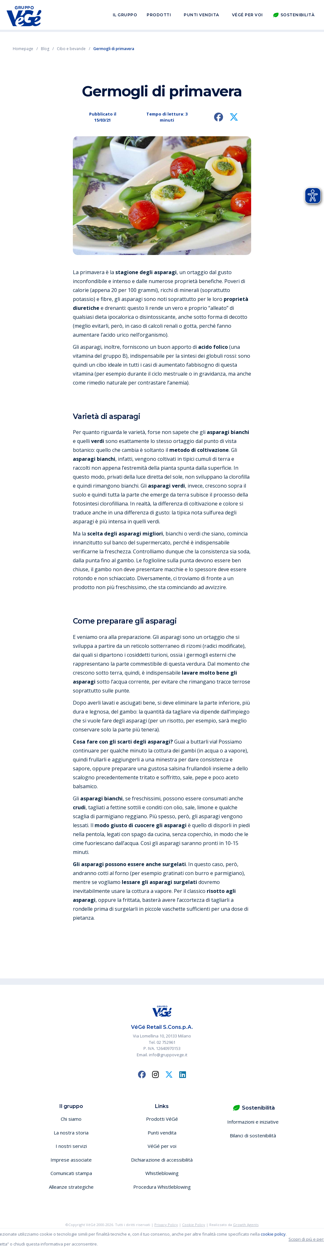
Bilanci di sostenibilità (253, 1135)
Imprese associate (71, 1159)
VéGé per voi (247, 15)
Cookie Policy (193, 1224)
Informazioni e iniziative (253, 1122)
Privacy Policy (166, 1224)
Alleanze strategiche (71, 1187)
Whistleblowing (162, 1173)
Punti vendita (201, 15)
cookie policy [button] (273, 1234)
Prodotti (159, 15)
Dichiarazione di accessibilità (162, 1159)
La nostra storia (71, 1132)
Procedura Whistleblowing (162, 1187)
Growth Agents (245, 1224)
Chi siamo (71, 1119)
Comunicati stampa (71, 1173)
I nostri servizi (71, 1146)
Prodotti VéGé (162, 1119)
